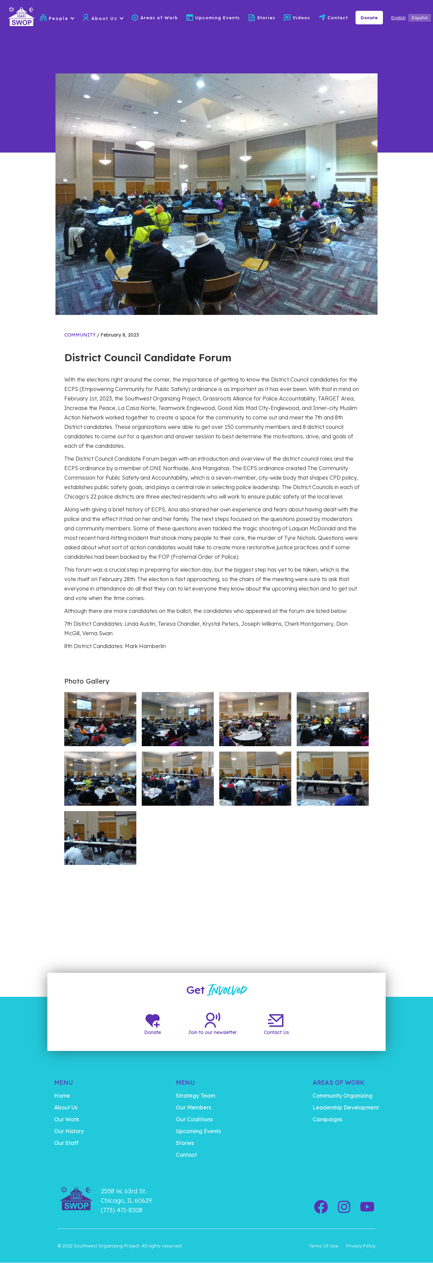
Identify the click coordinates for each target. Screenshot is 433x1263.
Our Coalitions (194, 1119)
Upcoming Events (217, 17)
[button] (64, 18)
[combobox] (399, 17)
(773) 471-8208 (121, 1210)
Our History (69, 1131)
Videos (301, 17)
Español (420, 17)
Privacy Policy (360, 1245)
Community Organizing (342, 1095)
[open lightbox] (100, 719)
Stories (266, 17)
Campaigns (327, 1119)
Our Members (193, 1107)
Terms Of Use (323, 1245)
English (398, 17)
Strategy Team (195, 1095)
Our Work (66, 1119)
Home (62, 1095)
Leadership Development (346, 1107)
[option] (419, 18)
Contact (337, 17)
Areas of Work (159, 17)
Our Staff (66, 1143)
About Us (65, 1107)
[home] (19, 17)
